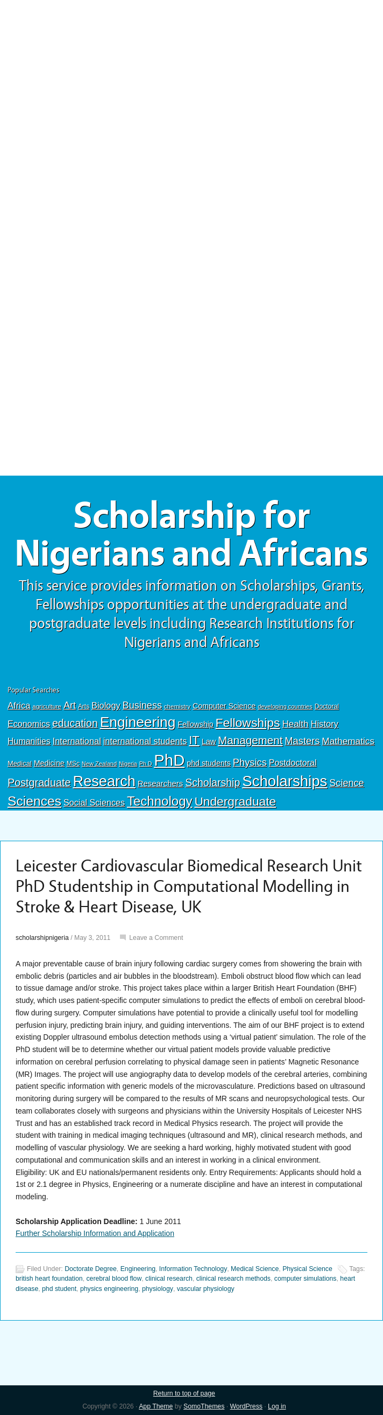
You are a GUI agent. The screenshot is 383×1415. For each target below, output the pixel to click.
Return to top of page (184, 1393)
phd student (59, 1289)
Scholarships (284, 781)
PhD (169, 760)
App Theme (156, 1406)
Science (346, 783)
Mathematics (348, 741)
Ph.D (145, 763)
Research (104, 781)
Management (250, 740)
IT (194, 740)
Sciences (34, 801)
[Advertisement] (191, 79)
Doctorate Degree (91, 1269)
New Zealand (99, 763)
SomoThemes (203, 1406)
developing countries (285, 706)
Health (295, 724)
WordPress (246, 1406)
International (77, 741)
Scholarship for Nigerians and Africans (191, 534)
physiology (157, 1289)
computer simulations (305, 1278)
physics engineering (109, 1289)
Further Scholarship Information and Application (95, 1233)
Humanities (29, 741)
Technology (160, 801)
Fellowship (195, 724)
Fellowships (248, 723)
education (75, 723)
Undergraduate (235, 801)
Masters (302, 740)
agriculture (46, 706)
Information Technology (193, 1269)
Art (69, 705)
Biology (105, 705)
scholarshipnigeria (42, 938)
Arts (83, 706)
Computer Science (224, 706)
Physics (250, 762)
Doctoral (327, 706)
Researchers (160, 783)
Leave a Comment (156, 938)
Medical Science (255, 1269)
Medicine (49, 763)
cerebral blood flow (113, 1278)
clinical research (169, 1278)
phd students (209, 763)
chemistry (177, 706)
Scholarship (212, 782)
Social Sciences (94, 802)
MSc (73, 763)
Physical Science (307, 1269)
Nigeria (128, 763)
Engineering (138, 722)
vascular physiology (206, 1289)
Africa (19, 705)
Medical (20, 763)
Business (142, 705)
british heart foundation (49, 1278)
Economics (29, 724)
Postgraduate (39, 782)
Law (209, 741)
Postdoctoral (293, 762)
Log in (277, 1406)
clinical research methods (233, 1278)
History (324, 724)
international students (145, 741)
